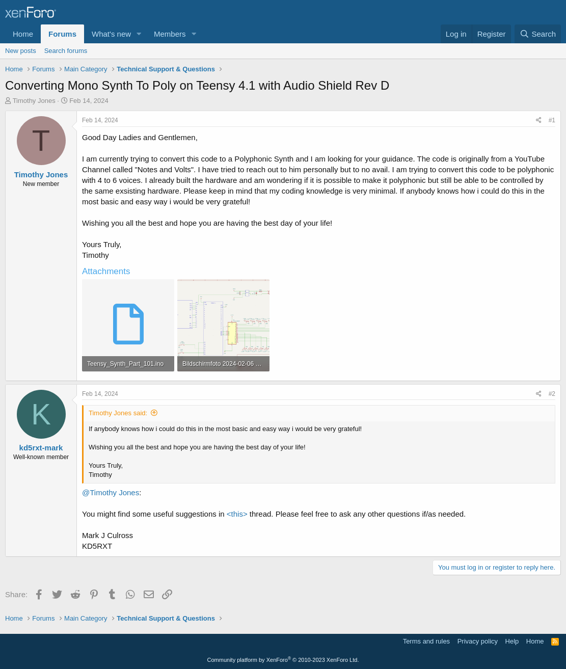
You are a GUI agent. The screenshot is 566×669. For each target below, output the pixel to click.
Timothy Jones (34, 100)
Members (170, 34)
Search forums (66, 51)
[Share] (538, 120)
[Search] (538, 33)
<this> (237, 514)
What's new (111, 34)
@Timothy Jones (110, 492)
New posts (20, 51)
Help (512, 641)
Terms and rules (426, 641)
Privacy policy (477, 641)
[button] (139, 33)
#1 (552, 120)
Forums (62, 34)
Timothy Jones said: (118, 413)
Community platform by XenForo (283, 660)
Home (23, 34)
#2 (552, 393)
